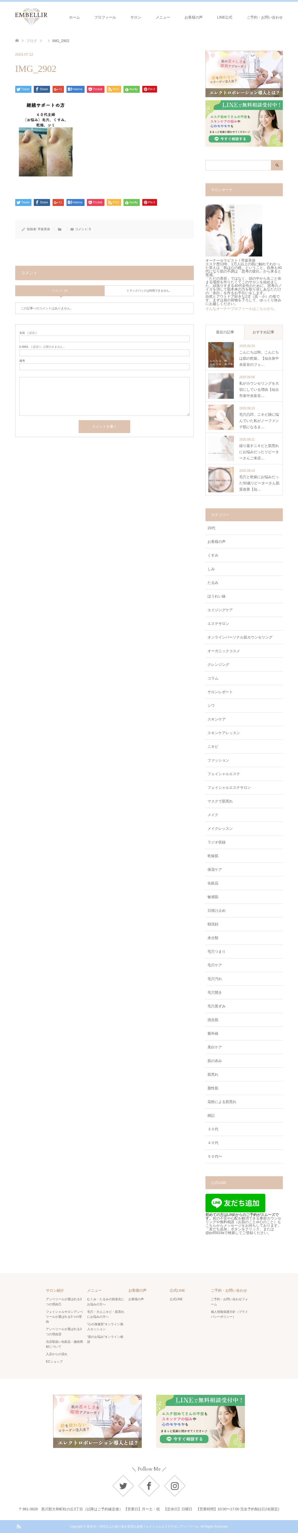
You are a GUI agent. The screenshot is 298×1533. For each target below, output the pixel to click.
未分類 (213, 938)
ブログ (31, 41)
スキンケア (217, 719)
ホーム (74, 17)
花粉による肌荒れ (222, 1102)
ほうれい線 (217, 596)
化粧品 (213, 883)
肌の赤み (215, 1061)
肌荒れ (213, 1074)
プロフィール (105, 17)
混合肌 (213, 1020)
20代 (211, 528)
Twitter (123, 1485)
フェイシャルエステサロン (229, 787)
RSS (18, 1526)
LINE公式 (224, 17)
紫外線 (213, 1033)
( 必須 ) (28, 333)
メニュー (163, 17)
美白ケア (215, 1047)
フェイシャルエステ (224, 774)
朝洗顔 (213, 924)
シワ (211, 705)
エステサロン (218, 624)
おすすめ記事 (263, 332)
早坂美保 (44, 229)
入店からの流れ (57, 1354)
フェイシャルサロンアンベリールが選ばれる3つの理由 (64, 1316)
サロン (135, 17)
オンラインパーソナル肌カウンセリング (240, 637)
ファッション (218, 760)
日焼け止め (217, 910)
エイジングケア (220, 610)
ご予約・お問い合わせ (265, 17)
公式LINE (176, 1299)
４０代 (213, 1143)
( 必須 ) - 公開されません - (42, 346)
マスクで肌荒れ (220, 801)
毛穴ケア (215, 965)
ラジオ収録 (217, 842)
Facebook (149, 1485)
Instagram (174, 1485)
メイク (213, 815)
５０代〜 (215, 1156)
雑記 (211, 1115)
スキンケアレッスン (224, 733)
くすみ (213, 555)
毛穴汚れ (215, 979)
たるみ (213, 583)
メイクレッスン (220, 828)
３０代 (213, 1129)
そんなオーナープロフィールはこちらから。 (241, 308)
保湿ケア (215, 869)
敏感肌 (213, 897)
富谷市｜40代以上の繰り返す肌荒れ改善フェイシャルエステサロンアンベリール (142, 1526)
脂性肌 (213, 1088)
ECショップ (54, 1361)
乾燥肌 (213, 856)
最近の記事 (225, 332)
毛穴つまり (217, 951)
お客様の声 (194, 17)
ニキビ (213, 746)
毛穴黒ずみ (217, 1006)
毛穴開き (215, 992)
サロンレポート (220, 692)
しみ (211, 569)
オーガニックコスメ (224, 651)
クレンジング (218, 664)
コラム (213, 678)
